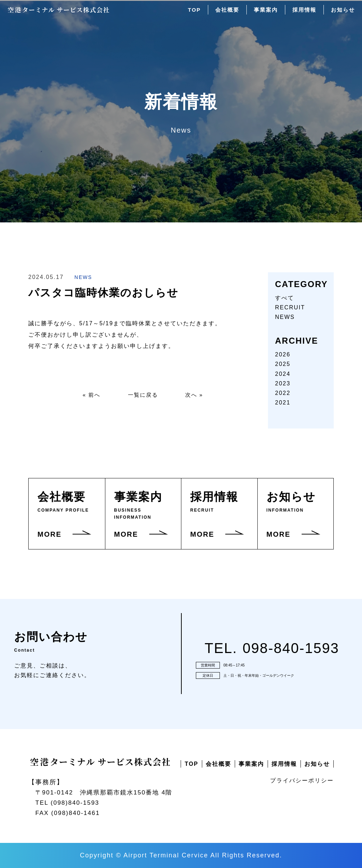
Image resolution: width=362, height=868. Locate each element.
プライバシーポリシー (302, 780)
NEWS (83, 277)
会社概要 (222, 14)
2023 (283, 383)
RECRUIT (290, 307)
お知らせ (342, 14)
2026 (283, 354)
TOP (188, 14)
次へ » (196, 395)
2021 (283, 403)
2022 (283, 393)
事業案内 (262, 14)
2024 (283, 374)
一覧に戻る (143, 395)
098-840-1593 (291, 648)
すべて (284, 298)
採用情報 (302, 14)
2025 (283, 364)
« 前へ (89, 395)
